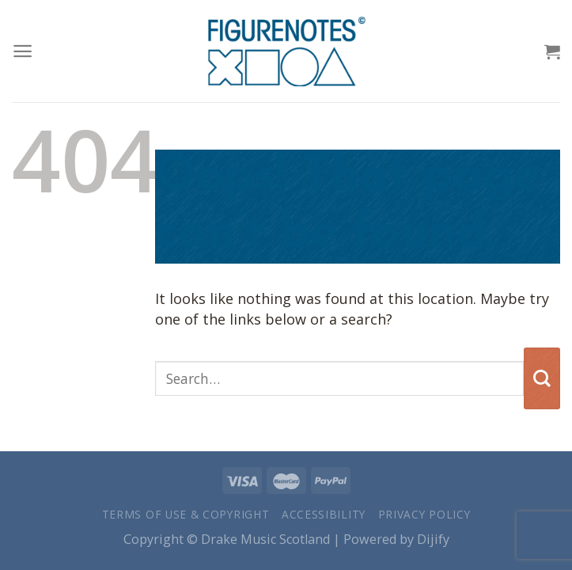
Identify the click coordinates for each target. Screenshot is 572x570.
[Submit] (542, 378)
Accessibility (324, 514)
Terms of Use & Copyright (186, 514)
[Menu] (22, 51)
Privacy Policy (424, 514)
